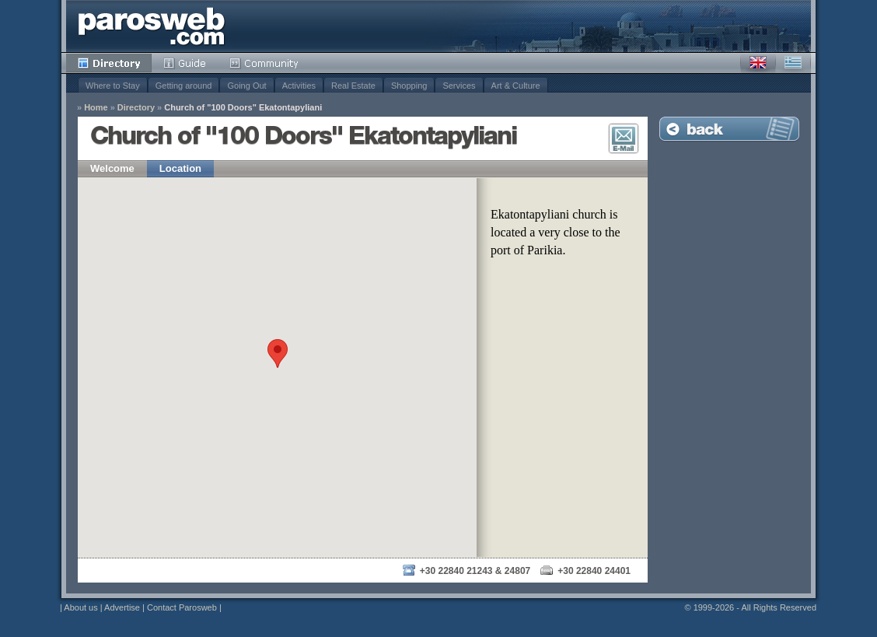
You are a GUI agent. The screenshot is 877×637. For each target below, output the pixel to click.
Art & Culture (515, 85)
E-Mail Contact (623, 138)
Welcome (112, 168)
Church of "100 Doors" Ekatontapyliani (243, 107)
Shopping (409, 85)
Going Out (246, 85)
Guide (185, 63)
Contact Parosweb (182, 607)
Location (180, 168)
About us (80, 607)
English (758, 63)
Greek (793, 63)
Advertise (122, 607)
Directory (109, 63)
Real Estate (353, 85)
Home (96, 107)
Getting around (183, 85)
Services (458, 85)
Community (265, 63)
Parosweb (151, 26)
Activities (299, 85)
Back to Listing (729, 129)
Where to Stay (113, 85)
